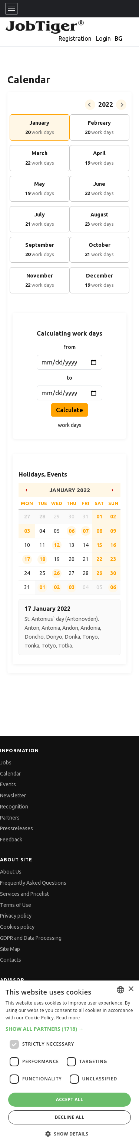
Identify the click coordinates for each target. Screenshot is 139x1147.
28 (42, 516)
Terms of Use (15, 905)
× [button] (130, 989)
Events (8, 784)
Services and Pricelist (24, 894)
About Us (10, 872)
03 (72, 587)
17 (27, 559)
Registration (75, 38)
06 (72, 531)
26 (57, 573)
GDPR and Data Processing (31, 938)
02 (113, 516)
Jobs (5, 763)
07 (86, 531)
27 (27, 516)
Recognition (14, 807)
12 (57, 545)
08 (99, 531)
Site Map (10, 949)
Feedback (11, 839)
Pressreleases (16, 828)
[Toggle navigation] (11, 8)
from (69, 347)
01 (99, 516)
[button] (69, 1029)
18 (42, 559)
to (69, 378)
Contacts (10, 960)
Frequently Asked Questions (33, 883)
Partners (10, 818)
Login (103, 38)
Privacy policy (16, 916)
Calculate (69, 409)
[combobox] (120, 989)
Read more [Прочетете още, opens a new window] (68, 1018)
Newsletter (13, 795)
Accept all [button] (69, 1099)
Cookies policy (17, 927)
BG (118, 38)
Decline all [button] (70, 1117)
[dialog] (69, 1063)
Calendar (10, 774)
